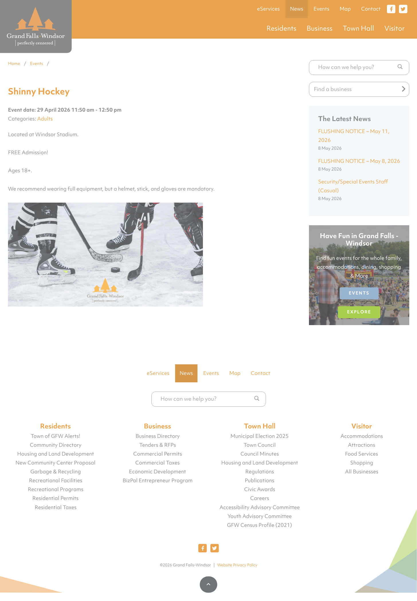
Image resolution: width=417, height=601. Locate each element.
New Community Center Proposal (55, 462)
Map (345, 8)
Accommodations (361, 436)
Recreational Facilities (55, 480)
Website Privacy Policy (237, 565)
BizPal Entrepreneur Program (158, 480)
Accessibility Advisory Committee (260, 507)
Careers (259, 498)
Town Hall (358, 28)
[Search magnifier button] (400, 67)
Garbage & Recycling (55, 471)
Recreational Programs (55, 489)
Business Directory (158, 436)
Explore (359, 312)
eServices (268, 8)
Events (321, 8)
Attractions (361, 445)
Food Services (361, 453)
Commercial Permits (157, 453)
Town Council (260, 445)
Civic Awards (259, 489)
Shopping (361, 462)
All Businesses (361, 471)
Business (319, 28)
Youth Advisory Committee (260, 516)
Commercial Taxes (157, 462)
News (296, 8)
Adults (45, 118)
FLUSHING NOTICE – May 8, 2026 (359, 161)
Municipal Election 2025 (259, 436)
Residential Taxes (56, 507)
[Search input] (356, 67)
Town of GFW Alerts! (55, 436)
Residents (281, 28)
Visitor (394, 28)
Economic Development (157, 471)
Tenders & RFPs (157, 445)
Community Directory (55, 445)
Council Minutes (259, 453)
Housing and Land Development (55, 453)
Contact (371, 8)
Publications (259, 480)
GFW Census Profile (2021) (259, 525)
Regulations (259, 471)
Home (14, 63)
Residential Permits (55, 498)
